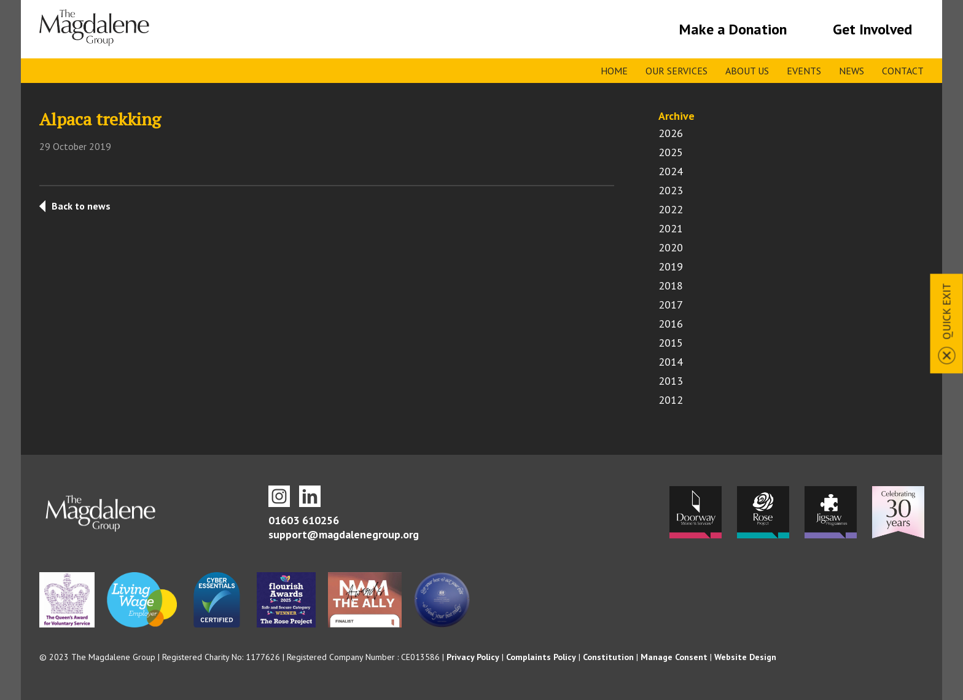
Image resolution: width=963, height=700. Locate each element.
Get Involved (872, 29)
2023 (670, 190)
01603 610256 (303, 520)
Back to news (81, 206)
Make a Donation (733, 29)
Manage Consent (674, 657)
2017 (670, 304)
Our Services (676, 71)
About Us (747, 71)
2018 (670, 285)
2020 (670, 247)
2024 (670, 171)
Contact (903, 71)
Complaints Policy (541, 657)
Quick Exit (947, 311)
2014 (670, 362)
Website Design (745, 657)
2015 (670, 343)
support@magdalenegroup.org (343, 534)
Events (804, 71)
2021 (670, 228)
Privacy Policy (472, 657)
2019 (670, 266)
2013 (670, 381)
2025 (670, 152)
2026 (670, 133)
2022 (670, 209)
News (851, 71)
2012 (670, 400)
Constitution (608, 657)
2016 (670, 324)
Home (614, 71)
